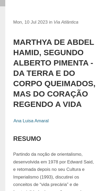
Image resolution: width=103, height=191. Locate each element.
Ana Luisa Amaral (31, 120)
